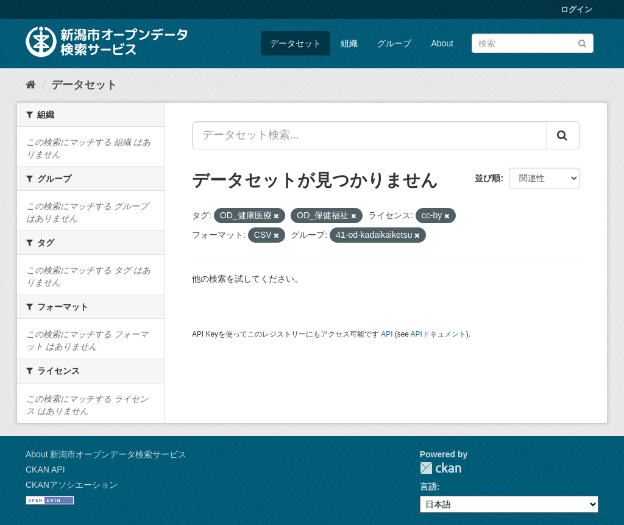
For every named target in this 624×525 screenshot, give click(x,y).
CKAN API (45, 469)
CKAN (440, 468)
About (442, 43)
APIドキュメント (438, 334)
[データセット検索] (533, 43)
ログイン (576, 9)
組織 (349, 43)
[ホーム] (31, 85)
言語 (428, 486)
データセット (295, 43)
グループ (394, 43)
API (386, 334)
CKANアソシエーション (72, 485)
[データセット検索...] (369, 135)
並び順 (487, 178)
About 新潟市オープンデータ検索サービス (106, 454)
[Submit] (582, 42)
